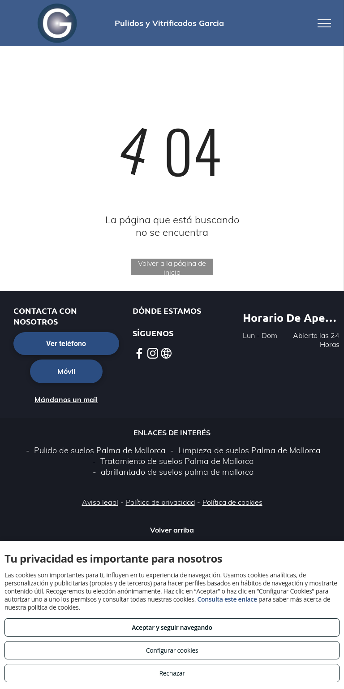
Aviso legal (100, 502)
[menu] (324, 23)
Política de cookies (232, 502)
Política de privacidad (160, 502)
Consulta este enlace (227, 599)
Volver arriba (172, 529)
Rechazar (172, 673)
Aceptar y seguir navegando (172, 627)
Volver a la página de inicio (172, 267)
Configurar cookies (172, 650)
